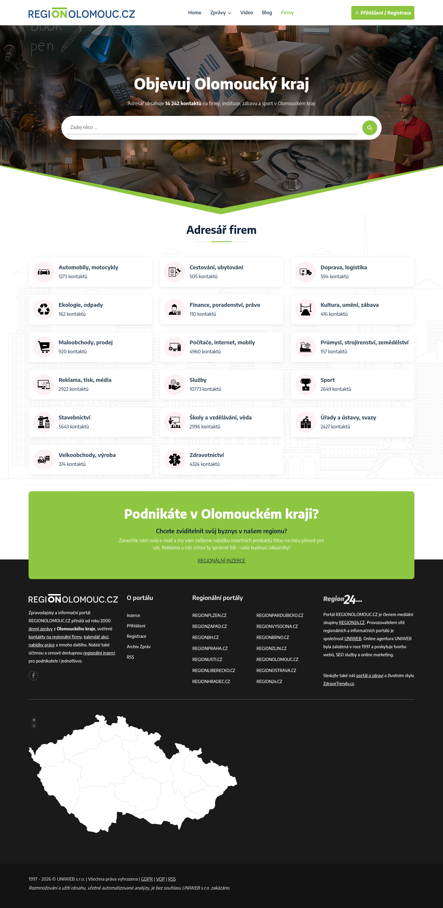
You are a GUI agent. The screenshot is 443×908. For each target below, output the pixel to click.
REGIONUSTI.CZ (207, 659)
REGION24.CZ (269, 681)
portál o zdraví (369, 675)
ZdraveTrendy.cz (338, 683)
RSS (130, 657)
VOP (160, 878)
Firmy (287, 12)
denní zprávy (41, 628)
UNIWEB (352, 638)
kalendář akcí (96, 636)
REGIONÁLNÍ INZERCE (221, 561)
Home (194, 12)
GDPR (147, 878)
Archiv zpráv (139, 646)
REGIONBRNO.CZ (273, 637)
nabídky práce (42, 644)
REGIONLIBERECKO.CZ (213, 670)
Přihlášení (136, 625)
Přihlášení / (370, 13)
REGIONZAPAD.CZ (209, 626)
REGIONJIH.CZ (205, 637)
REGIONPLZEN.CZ (209, 615)
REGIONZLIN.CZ (272, 648)
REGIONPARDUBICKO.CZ (280, 615)
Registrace (399, 13)
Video (246, 12)
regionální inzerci (99, 652)
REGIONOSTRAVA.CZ (276, 670)
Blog (267, 12)
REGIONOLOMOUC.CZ (278, 659)
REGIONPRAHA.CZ (209, 648)
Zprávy (220, 12)
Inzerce (133, 615)
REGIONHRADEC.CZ (211, 681)
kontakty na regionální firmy (55, 636)
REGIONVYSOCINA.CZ (277, 626)
